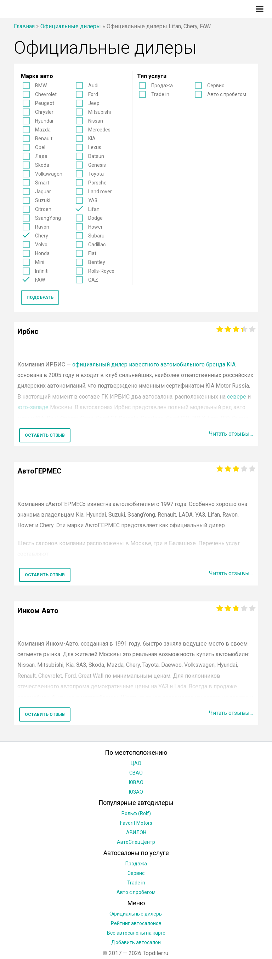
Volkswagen (48, 174)
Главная (24, 26)
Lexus (94, 147)
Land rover (100, 191)
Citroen (43, 209)
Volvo (41, 244)
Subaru (96, 236)
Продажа (162, 85)
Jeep (94, 103)
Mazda (43, 130)
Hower (95, 227)
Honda (42, 253)
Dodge (95, 218)
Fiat (92, 253)
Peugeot (44, 103)
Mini (39, 262)
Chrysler (44, 112)
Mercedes (99, 130)
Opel (40, 147)
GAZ (93, 280)
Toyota (96, 174)
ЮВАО (136, 782)
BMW (41, 85)
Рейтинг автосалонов (136, 923)
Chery (41, 236)
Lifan (94, 209)
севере (236, 396)
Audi (93, 85)
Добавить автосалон (136, 942)
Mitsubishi (99, 112)
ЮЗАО (136, 792)
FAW (40, 280)
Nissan (95, 121)
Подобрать (40, 297)
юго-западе (33, 407)
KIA (92, 138)
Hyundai (44, 121)
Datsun (96, 156)
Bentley (96, 262)
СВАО (136, 773)
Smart (42, 183)
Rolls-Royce (101, 271)
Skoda (42, 165)
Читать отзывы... (231, 433)
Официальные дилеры (70, 26)
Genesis (97, 165)
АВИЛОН (136, 832)
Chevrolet (46, 94)
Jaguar (43, 191)
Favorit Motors (136, 823)
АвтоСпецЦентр (136, 842)
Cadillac (97, 244)
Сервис (215, 85)
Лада (41, 156)
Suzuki (42, 200)
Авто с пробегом (226, 94)
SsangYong (48, 218)
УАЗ (92, 200)
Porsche (97, 183)
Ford (93, 94)
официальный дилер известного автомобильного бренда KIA (154, 364)
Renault (43, 138)
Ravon (42, 227)
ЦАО (136, 763)
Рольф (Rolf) (136, 813)
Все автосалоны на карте (136, 933)
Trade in (160, 94)
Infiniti (42, 271)
